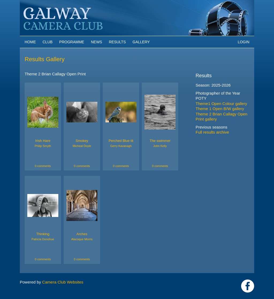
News (96, 42)
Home (30, 42)
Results (117, 42)
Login (243, 42)
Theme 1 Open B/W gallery (220, 108)
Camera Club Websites (62, 282)
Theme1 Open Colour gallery (221, 103)
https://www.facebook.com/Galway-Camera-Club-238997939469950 (247, 286)
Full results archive (212, 132)
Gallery (141, 42)
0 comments (43, 166)
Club (47, 42)
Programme (71, 42)
